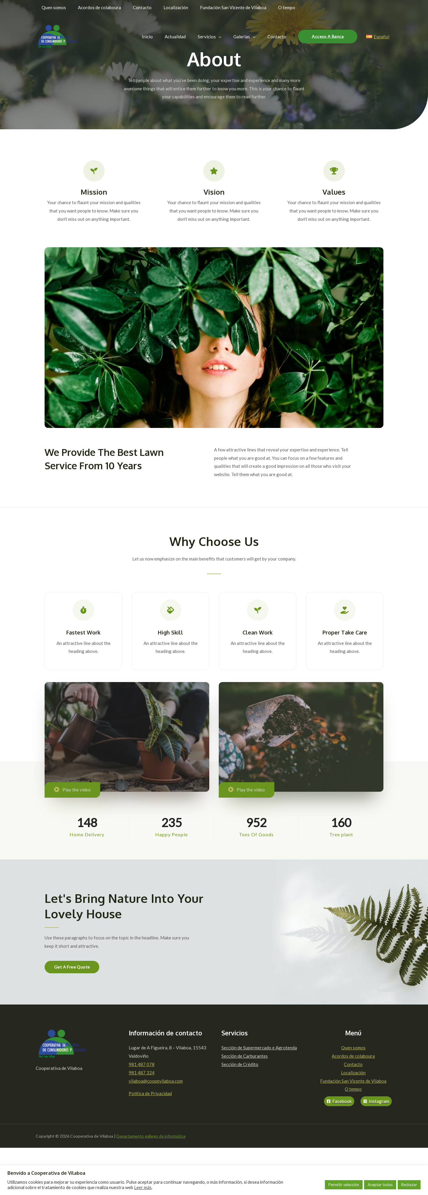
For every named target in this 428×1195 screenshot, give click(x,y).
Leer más (143, 1187)
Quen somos (353, 1047)
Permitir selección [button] (343, 1184)
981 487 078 (142, 1064)
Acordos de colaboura (353, 1056)
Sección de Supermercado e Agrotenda (259, 1047)
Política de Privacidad (150, 1093)
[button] (72, 967)
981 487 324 (142, 1072)
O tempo (353, 1089)
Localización (353, 1072)
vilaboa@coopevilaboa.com (156, 1081)
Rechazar (409, 1184)
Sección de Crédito (239, 1064)
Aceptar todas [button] (380, 1184)
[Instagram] (376, 1101)
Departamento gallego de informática (151, 1136)
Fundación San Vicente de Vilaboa (353, 1081)
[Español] (377, 37)
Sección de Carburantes (244, 1056)
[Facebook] (339, 1101)
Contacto (353, 1064)
